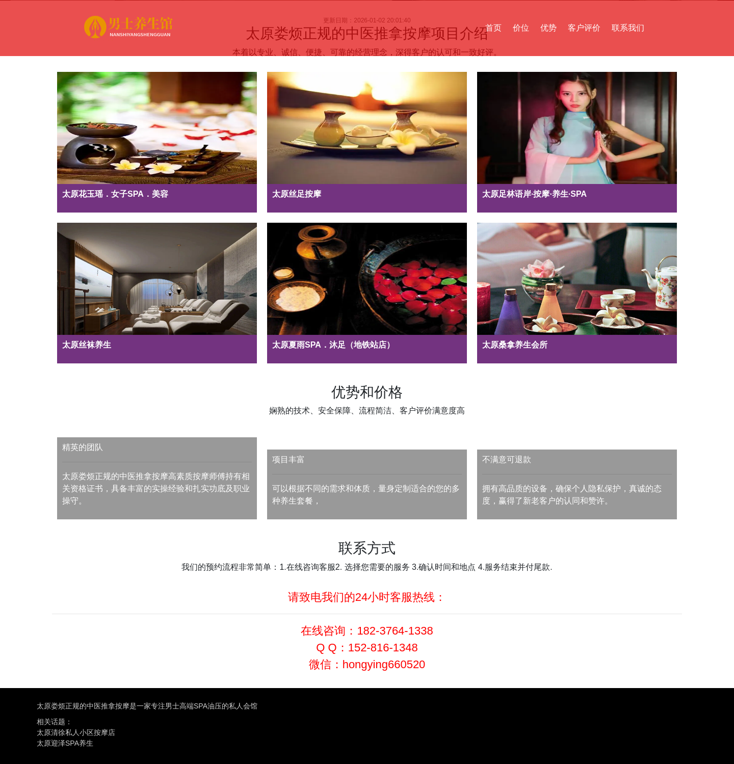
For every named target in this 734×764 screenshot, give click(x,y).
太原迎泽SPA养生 (65, 743)
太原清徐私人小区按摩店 (76, 732)
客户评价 (584, 27)
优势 (548, 27)
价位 (521, 27)
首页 (493, 27)
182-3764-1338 (395, 630)
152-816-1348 (383, 647)
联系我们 (628, 27)
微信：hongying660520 (367, 664)
